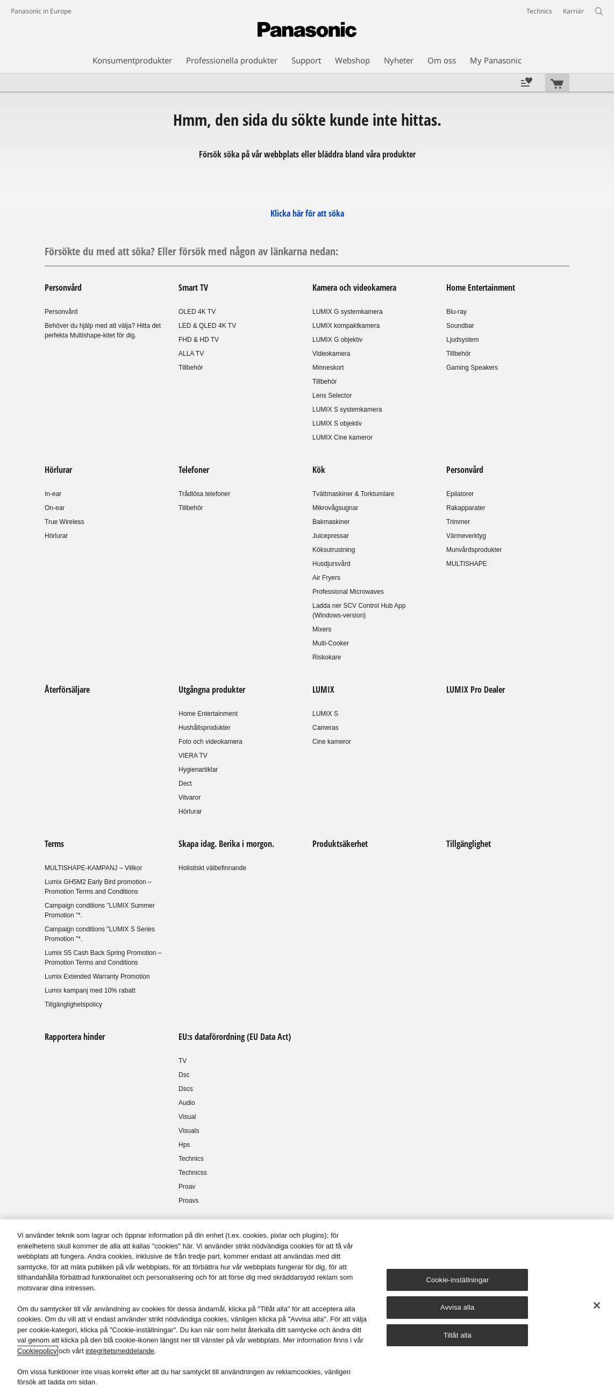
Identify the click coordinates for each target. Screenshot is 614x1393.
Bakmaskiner (330, 522)
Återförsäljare (67, 689)
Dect (185, 783)
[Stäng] (597, 1305)
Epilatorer (460, 494)
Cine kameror (331, 741)
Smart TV (193, 287)
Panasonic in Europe (41, 11)
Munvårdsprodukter (474, 550)
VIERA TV (193, 755)
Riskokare (326, 657)
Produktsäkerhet (340, 844)
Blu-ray (456, 311)
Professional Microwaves (348, 591)
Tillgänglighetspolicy (73, 1004)
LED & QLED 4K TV (207, 325)
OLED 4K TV (197, 311)
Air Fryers (326, 577)
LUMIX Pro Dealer (475, 689)
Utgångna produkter (212, 689)
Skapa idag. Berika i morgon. (226, 844)
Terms (54, 844)
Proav (187, 1186)
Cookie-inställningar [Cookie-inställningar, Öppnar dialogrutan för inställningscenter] (457, 1280)
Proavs (188, 1200)
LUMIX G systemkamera (347, 311)
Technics (191, 1158)
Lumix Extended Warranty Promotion (97, 976)
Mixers (321, 629)
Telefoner (194, 470)
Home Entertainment (480, 287)
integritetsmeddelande (119, 1351)
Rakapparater (466, 508)
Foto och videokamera (210, 741)
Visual (187, 1117)
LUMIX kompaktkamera (346, 325)
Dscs (186, 1089)
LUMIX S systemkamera (347, 409)
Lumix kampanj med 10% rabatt (90, 990)
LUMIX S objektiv (337, 423)
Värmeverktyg (466, 536)
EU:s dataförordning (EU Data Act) (235, 1037)
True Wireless (64, 522)
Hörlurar (58, 470)
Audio (187, 1103)
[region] (307, 1306)
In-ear (53, 494)
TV (183, 1061)
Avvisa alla (457, 1307)
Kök (318, 470)
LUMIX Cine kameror (342, 437)
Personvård (63, 287)
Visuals (189, 1130)
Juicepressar (330, 536)
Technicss (193, 1172)
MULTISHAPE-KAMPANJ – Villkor (93, 868)
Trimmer (458, 522)
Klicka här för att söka (307, 213)
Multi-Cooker (330, 643)
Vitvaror (190, 797)
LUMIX (323, 689)
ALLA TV (191, 353)
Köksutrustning (333, 550)
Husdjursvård (331, 564)
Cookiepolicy (37, 1351)
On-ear (55, 508)
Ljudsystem (462, 339)
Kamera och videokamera (354, 287)
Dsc (184, 1075)
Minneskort (328, 367)
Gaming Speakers (472, 367)
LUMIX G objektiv (337, 339)
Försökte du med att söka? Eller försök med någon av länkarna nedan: (191, 251)
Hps (184, 1144)
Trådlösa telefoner (204, 494)
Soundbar (460, 325)
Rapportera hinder (75, 1037)
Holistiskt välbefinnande (212, 868)
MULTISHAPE (466, 564)
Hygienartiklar (198, 769)
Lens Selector (332, 395)
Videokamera (331, 353)
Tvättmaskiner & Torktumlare (353, 494)
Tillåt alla (458, 1335)
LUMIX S (325, 713)
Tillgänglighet (468, 844)
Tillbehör (191, 367)
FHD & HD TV (199, 339)
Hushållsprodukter (205, 727)
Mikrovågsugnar (335, 508)
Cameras (325, 727)
